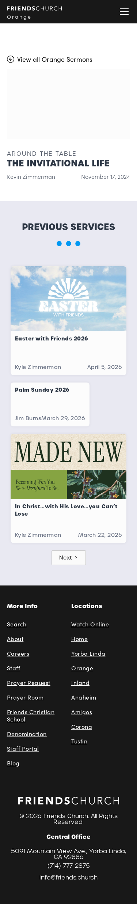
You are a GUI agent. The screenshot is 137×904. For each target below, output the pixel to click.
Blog (13, 763)
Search (17, 624)
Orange (82, 668)
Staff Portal (23, 748)
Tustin (79, 741)
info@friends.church (68, 878)
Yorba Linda (88, 653)
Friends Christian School (31, 715)
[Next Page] (69, 557)
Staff (13, 668)
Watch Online (90, 624)
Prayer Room (25, 697)
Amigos (81, 712)
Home (79, 639)
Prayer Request (28, 682)
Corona (81, 726)
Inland (80, 682)
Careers (18, 653)
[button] (122, 11)
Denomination (27, 734)
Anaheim (83, 697)
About (15, 639)
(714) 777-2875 (68, 866)
